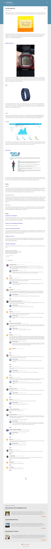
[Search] (47, 2)
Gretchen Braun (15, 270)
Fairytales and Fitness (13, 388)
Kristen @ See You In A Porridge (15, 323)
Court (13, 255)
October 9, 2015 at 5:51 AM (17, 289)
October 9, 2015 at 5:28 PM (22, 421)
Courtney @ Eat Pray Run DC (14, 409)
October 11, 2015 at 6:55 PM (22, 443)
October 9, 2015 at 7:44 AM (16, 377)
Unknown (11, 311)
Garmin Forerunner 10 (9, 43)
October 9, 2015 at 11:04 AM (22, 270)
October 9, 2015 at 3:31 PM (21, 414)
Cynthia (10, 255)
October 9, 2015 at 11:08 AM (22, 341)
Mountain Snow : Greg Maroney (11, 215)
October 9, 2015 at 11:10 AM (22, 381)
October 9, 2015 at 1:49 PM (16, 399)
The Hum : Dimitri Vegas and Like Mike (12, 228)
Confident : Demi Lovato (9, 236)
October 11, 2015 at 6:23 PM (22, 432)
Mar (9, 255)
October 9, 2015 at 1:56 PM (23, 409)
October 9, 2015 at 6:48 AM (25, 323)
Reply (10, 287)
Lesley (10, 355)
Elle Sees (11, 449)
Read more (43, 516)
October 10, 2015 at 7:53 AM (20, 348)
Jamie (10, 366)
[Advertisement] (25, 494)
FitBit (6, 85)
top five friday (10, 260)
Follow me (39, 117)
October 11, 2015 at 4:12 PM (17, 439)
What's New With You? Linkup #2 (11, 531)
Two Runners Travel (13, 264)
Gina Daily (11, 289)
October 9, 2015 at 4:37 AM (20, 264)
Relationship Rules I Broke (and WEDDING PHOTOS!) (16, 507)
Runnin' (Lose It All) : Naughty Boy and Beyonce (14, 223)
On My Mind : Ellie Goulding (10, 243)
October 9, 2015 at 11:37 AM (21, 388)
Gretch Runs (9, 2)
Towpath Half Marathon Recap (11, 519)
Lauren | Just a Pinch (13, 414)
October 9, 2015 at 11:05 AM (22, 294)
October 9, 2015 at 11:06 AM (22, 305)
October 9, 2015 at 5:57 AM (26, 301)
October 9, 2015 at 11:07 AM (22, 328)
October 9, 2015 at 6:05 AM (16, 311)
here (33, 144)
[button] (45, 8)
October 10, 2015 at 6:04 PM (25, 429)
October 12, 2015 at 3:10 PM (18, 467)
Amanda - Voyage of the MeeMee (15, 429)
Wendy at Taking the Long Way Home (15, 301)
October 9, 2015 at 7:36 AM (15, 366)
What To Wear (8, 150)
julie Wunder (11, 462)
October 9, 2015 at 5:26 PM (22, 402)
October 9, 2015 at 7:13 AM (16, 334)
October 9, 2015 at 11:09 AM (22, 359)
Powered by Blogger (25, 544)
